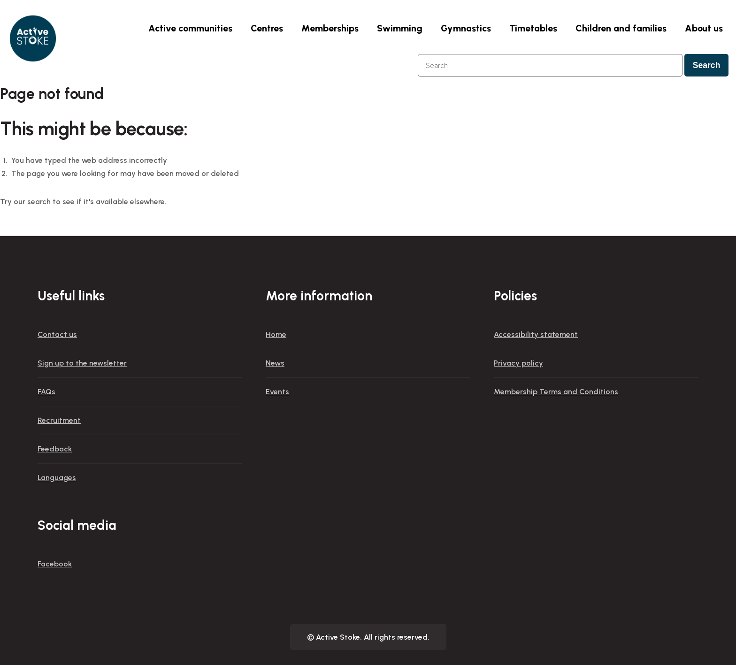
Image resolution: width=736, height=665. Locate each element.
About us (704, 28)
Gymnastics (466, 28)
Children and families (621, 28)
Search (707, 65)
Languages (57, 477)
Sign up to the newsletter (82, 363)
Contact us (57, 334)
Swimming (399, 28)
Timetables (533, 28)
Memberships (330, 28)
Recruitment (59, 420)
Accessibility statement (536, 334)
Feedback (55, 448)
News (275, 363)
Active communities (190, 28)
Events (277, 391)
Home (276, 334)
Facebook (55, 563)
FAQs (46, 391)
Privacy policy (518, 363)
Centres (267, 28)
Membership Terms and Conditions (556, 391)
